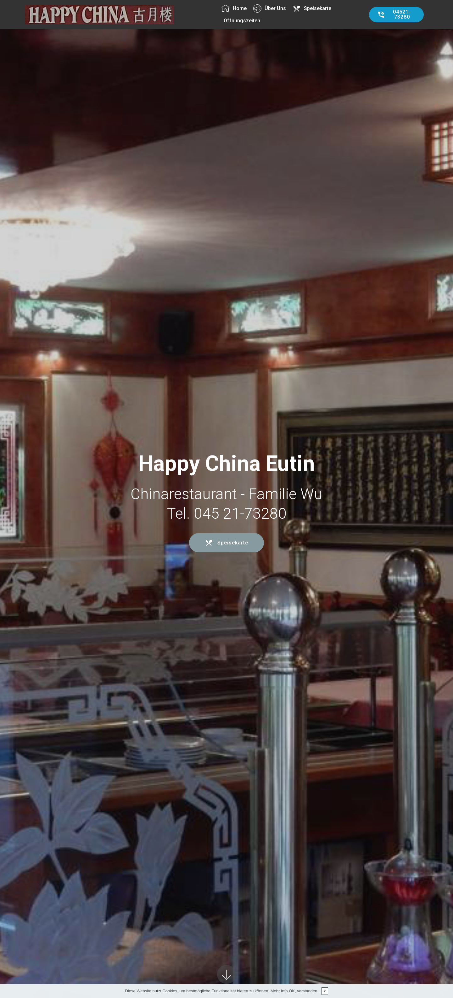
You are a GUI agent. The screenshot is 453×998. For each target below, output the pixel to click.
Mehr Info (279, 991)
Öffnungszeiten (242, 21)
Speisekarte (312, 8)
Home (234, 8)
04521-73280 (394, 14)
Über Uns (269, 8)
